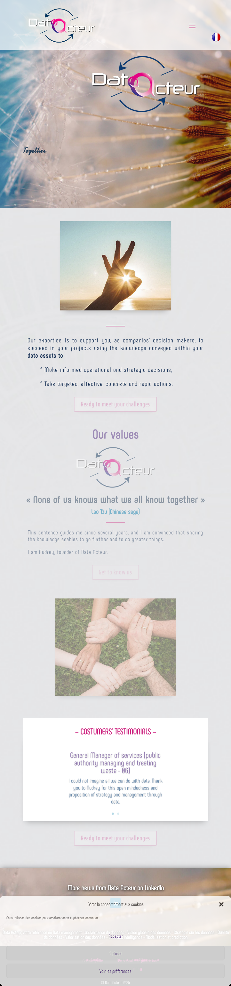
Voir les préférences (115, 971)
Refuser (115, 953)
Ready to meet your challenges (116, 405)
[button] (221, 904)
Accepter (115, 936)
